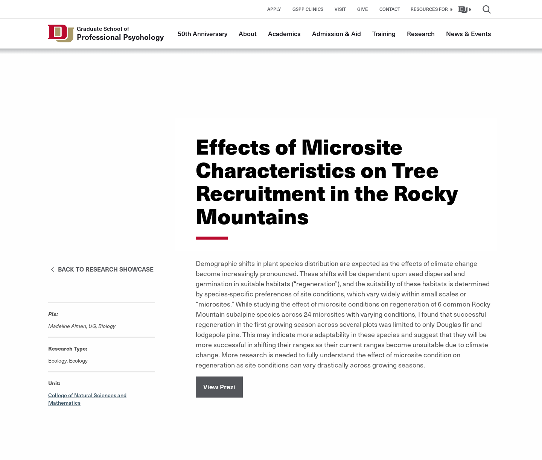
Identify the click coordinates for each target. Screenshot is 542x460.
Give (362, 9)
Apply (274, 9)
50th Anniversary (202, 33)
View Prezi (219, 386)
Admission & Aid (336, 33)
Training (384, 33)
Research (421, 33)
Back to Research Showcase (101, 269)
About (248, 33)
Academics (284, 33)
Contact (389, 9)
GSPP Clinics (307, 9)
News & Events (468, 33)
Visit (340, 9)
